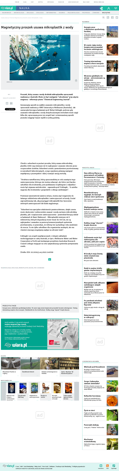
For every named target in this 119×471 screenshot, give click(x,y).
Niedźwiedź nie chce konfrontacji (35, 310)
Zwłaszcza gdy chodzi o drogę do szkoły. (94, 308)
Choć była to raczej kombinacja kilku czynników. (93, 200)
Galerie (3, 356)
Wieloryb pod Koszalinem (94, 367)
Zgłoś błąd (113, 465)
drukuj (11, 103)
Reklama (52, 466)
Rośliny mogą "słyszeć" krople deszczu (57, 310)
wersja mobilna (99, 2)
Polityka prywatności (78, 466)
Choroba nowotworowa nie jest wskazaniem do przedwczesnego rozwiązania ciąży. (94, 53)
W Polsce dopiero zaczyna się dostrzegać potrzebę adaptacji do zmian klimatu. (94, 387)
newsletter (101, 465)
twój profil (109, 8)
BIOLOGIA (7, 268)
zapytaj (40, 2)
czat (32, 2)
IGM (21, 466)
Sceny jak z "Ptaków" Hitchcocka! (94, 427)
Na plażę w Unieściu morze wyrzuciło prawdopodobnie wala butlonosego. (94, 371)
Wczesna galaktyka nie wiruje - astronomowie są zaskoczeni (94, 78)
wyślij (7, 103)
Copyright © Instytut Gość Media (25, 468)
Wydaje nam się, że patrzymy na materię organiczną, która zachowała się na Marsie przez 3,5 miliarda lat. (94, 292)
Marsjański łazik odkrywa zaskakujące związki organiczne (94, 285)
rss (108, 17)
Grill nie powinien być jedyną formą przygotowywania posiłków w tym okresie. (94, 245)
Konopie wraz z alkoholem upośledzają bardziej (17, 308)
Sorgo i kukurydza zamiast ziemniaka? (92, 382)
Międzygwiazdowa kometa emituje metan (93, 208)
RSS (107, 465)
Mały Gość (86, 2)
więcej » (18, 374)
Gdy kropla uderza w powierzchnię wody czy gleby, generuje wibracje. (94, 228)
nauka (24, 8)
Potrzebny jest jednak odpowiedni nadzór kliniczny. (94, 67)
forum (17, 2)
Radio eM (61, 2)
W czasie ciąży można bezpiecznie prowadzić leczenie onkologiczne (52, 308)
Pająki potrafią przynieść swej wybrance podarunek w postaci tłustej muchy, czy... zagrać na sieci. (94, 414)
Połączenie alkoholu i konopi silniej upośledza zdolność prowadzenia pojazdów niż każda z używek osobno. (94, 36)
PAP (35, 268)
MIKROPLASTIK (23, 268)
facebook (112, 17)
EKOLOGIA (15, 268)
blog (24, 2)
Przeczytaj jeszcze (88, 167)
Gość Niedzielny (73, 2)
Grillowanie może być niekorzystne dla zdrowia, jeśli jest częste (94, 239)
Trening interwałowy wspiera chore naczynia (94, 62)
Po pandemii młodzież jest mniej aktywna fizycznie (93, 303)
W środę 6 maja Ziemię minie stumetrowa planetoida (93, 256)
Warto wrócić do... (7, 380)
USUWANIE (40, 268)
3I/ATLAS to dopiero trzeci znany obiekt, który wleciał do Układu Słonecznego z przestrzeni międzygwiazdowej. (93, 214)
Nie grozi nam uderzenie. (91, 260)
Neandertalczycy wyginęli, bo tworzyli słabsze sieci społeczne (94, 195)
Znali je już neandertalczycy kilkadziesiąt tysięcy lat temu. (93, 399)
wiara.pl (8, 8)
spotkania (50, 2)
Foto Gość (45, 466)
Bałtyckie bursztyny (92, 396)
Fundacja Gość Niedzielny (63, 466)
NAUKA (31, 268)
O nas (17, 466)
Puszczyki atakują (91, 425)
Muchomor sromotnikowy (90, 440)
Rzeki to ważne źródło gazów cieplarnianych (93, 269)
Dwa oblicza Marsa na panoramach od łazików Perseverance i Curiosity (94, 175)
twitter (117, 17)
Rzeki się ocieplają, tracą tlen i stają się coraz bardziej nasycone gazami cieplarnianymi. (94, 274)
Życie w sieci (89, 410)
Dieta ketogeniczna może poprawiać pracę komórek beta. (93, 320)
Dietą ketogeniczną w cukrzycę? (92, 316)
